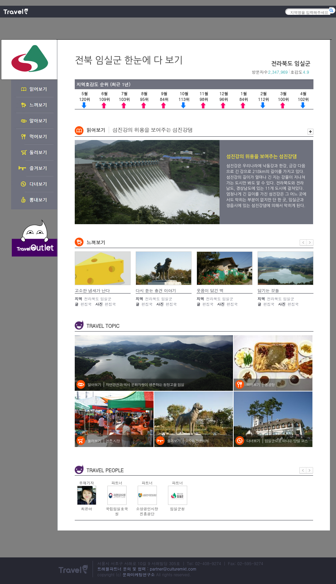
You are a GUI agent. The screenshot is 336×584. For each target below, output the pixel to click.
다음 (310, 242)
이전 (303, 242)
